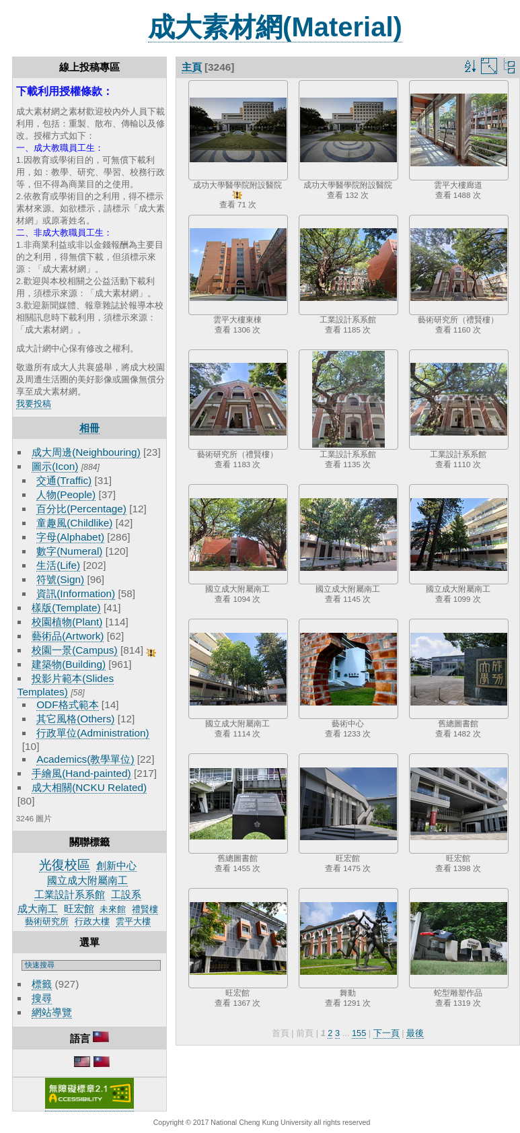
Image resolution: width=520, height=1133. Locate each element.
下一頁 (386, 1033)
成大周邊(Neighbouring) (86, 452)
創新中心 (116, 865)
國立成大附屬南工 (87, 880)
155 (359, 1033)
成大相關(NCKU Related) (89, 787)
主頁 (192, 67)
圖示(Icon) (55, 466)
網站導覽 (52, 1012)
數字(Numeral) (69, 551)
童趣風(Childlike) (74, 522)
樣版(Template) (66, 607)
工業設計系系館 (69, 894)
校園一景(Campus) (74, 650)
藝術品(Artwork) (68, 636)
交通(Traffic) (63, 480)
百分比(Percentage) (81, 508)
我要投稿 (33, 404)
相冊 (89, 428)
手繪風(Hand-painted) (81, 773)
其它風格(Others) (75, 718)
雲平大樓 (133, 921)
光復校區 (64, 865)
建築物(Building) (69, 664)
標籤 (42, 984)
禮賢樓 (145, 909)
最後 (415, 1033)
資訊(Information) (75, 593)
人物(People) (66, 494)
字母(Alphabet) (70, 537)
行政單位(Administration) (92, 733)
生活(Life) (58, 565)
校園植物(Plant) (67, 621)
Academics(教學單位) (85, 759)
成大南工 (37, 908)
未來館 (113, 909)
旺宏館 (79, 908)
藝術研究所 (47, 921)
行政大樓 (92, 921)
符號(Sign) (60, 579)
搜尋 (42, 998)
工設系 (126, 894)
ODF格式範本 (67, 704)
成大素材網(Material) (275, 27)
